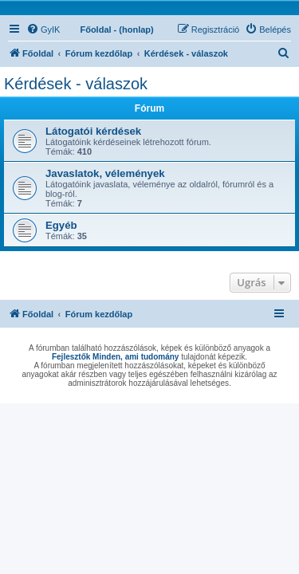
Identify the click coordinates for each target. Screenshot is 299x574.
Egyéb (61, 225)
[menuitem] (43, 29)
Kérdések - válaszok (76, 83)
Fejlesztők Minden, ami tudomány (115, 356)
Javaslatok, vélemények (105, 173)
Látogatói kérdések (93, 131)
